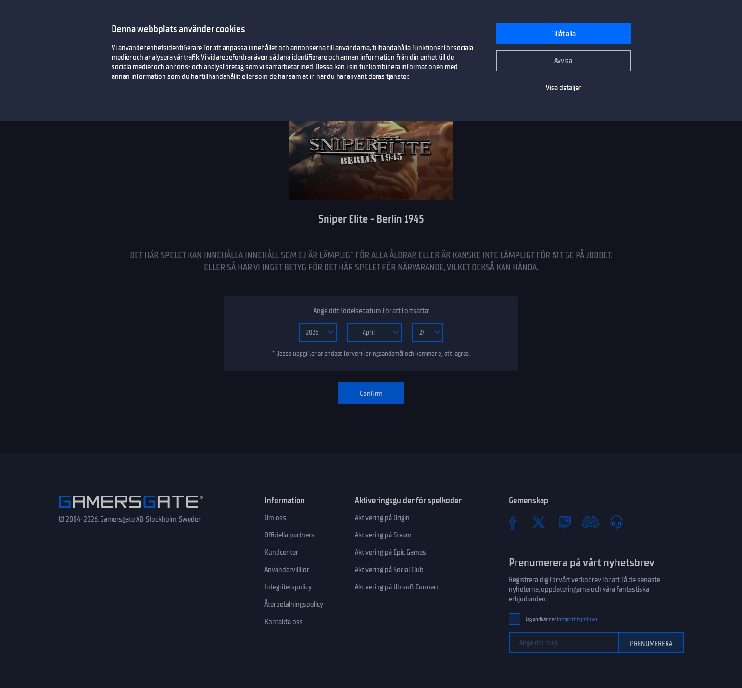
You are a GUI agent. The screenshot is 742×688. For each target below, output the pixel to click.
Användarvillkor (286, 569)
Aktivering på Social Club (389, 569)
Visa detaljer (563, 87)
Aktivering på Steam (383, 535)
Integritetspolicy (288, 587)
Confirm (371, 393)
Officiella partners (289, 535)
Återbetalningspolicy (293, 604)
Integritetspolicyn (577, 619)
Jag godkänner (561, 619)
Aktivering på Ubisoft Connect (397, 587)
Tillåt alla (564, 33)
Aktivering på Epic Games (390, 552)
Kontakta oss (283, 621)
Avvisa (563, 60)
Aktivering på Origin (382, 517)
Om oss (275, 517)
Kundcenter (281, 552)
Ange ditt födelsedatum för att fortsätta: (371, 311)
